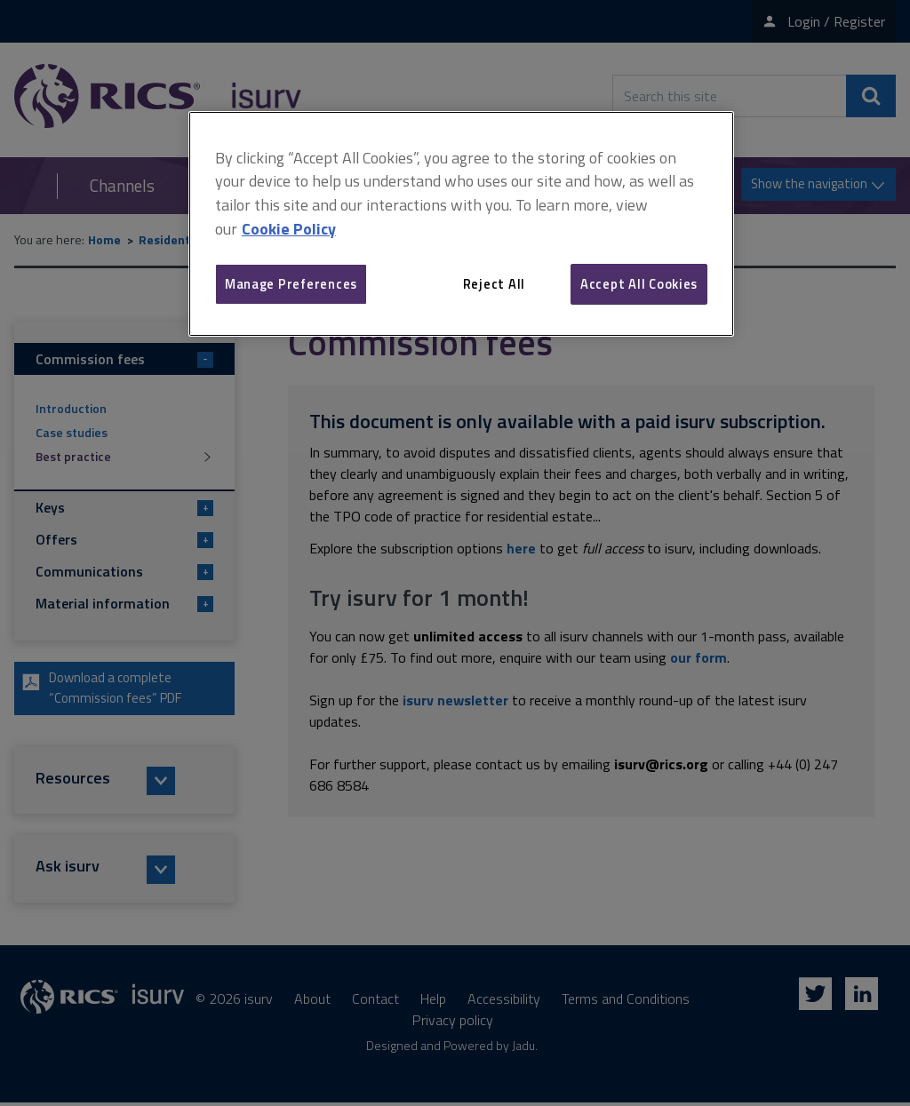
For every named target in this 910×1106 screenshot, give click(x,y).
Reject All (494, 284)
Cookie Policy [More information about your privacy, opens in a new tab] (289, 229)
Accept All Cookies (639, 284)
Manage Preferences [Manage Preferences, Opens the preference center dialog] (291, 284)
